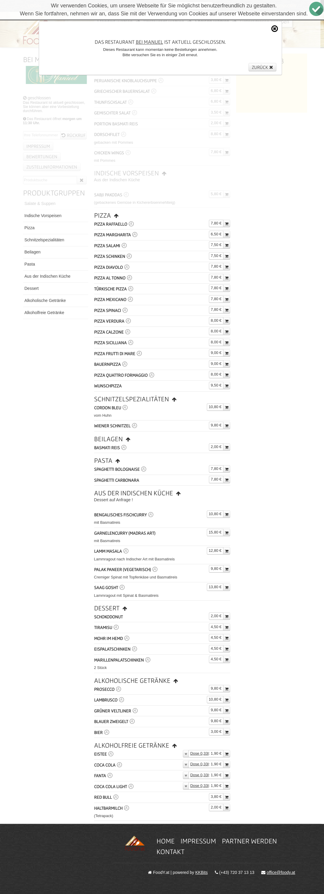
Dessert (32, 288)
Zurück (262, 67)
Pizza (30, 227)
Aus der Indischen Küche (48, 276)
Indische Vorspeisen (43, 215)
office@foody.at (281, 872)
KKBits (201, 872)
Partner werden (249, 841)
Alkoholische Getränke (45, 300)
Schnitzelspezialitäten (45, 239)
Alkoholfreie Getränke (45, 312)
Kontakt (170, 852)
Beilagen (33, 252)
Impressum (198, 841)
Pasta (30, 264)
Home (166, 841)
